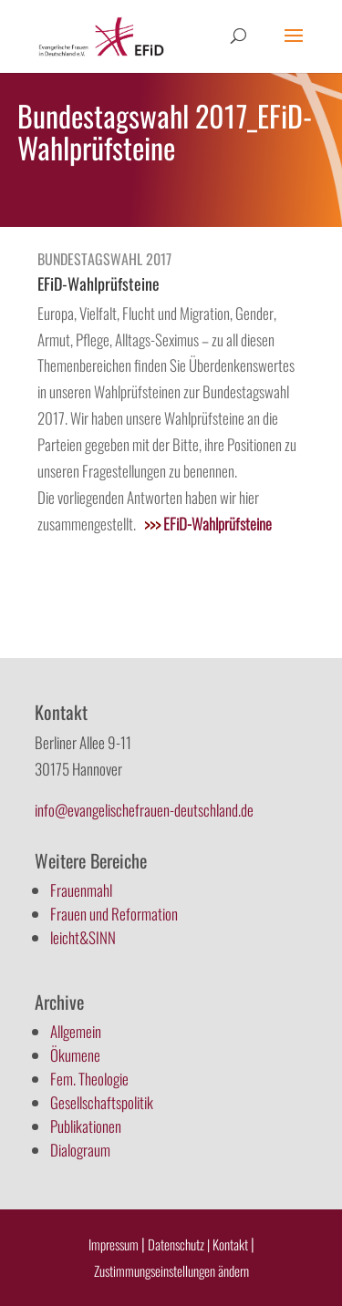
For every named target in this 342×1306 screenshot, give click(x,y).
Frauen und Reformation (114, 913)
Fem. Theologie (89, 1078)
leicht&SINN (83, 937)
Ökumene (75, 1055)
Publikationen (85, 1126)
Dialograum (80, 1149)
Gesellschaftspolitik (101, 1102)
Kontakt (231, 1244)
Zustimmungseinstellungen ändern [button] (171, 1270)
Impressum (113, 1244)
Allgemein (75, 1031)
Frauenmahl (81, 890)
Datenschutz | (179, 1244)
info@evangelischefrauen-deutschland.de (144, 809)
